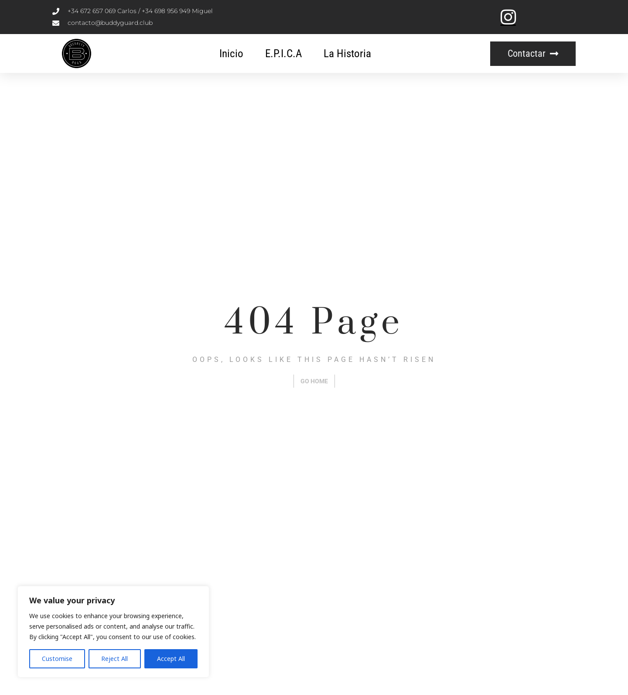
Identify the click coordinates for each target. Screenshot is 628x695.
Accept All (171, 658)
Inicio (231, 53)
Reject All (114, 658)
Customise (57, 658)
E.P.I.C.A (283, 53)
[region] (113, 632)
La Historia (347, 53)
